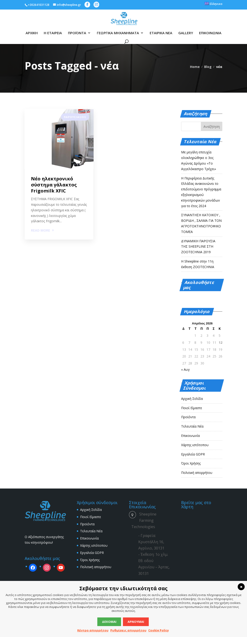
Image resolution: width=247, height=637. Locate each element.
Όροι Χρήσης (191, 463)
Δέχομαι (109, 622)
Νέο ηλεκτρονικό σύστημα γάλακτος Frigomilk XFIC (54, 184)
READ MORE (40, 230)
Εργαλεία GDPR (193, 454)
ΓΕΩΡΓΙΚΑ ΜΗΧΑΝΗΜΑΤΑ (118, 33)
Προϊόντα (188, 417)
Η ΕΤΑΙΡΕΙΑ (53, 33)
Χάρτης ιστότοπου (195, 445)
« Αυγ (185, 369)
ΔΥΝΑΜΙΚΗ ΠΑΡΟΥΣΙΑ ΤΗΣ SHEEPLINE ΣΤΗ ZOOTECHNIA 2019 (198, 246)
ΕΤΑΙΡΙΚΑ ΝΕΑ (161, 33)
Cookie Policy (158, 630)
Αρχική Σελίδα (192, 398)
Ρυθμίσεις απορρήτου (128, 630)
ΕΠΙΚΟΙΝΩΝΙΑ (210, 33)
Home (195, 66)
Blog (208, 66)
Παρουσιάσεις (75, 117)
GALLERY (185, 33)
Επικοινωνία (190, 435)
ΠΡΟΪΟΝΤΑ (77, 33)
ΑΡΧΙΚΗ (32, 33)
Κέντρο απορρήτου (92, 630)
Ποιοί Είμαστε (191, 408)
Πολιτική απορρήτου (196, 472)
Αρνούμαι (136, 622)
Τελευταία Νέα (192, 426)
